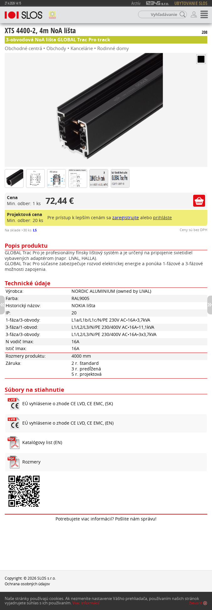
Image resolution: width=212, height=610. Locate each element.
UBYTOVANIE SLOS (190, 3)
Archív (135, 3)
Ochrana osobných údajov (27, 583)
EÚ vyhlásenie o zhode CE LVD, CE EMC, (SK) (67, 403)
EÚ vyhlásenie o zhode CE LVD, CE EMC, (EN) (68, 423)
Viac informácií (85, 604)
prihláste (162, 217)
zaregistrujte (125, 217)
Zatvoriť (195, 604)
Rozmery (31, 462)
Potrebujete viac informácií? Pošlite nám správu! (106, 519)
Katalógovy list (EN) (42, 442)
